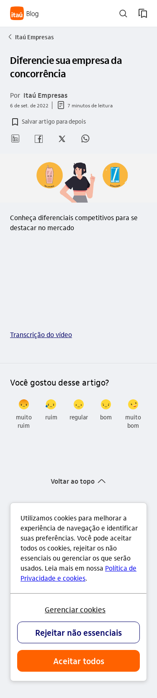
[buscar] (123, 13)
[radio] (23, 414)
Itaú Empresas (30, 37)
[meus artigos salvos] (143, 13)
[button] (48, 122)
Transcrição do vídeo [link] (41, 334)
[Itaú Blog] (24, 13)
